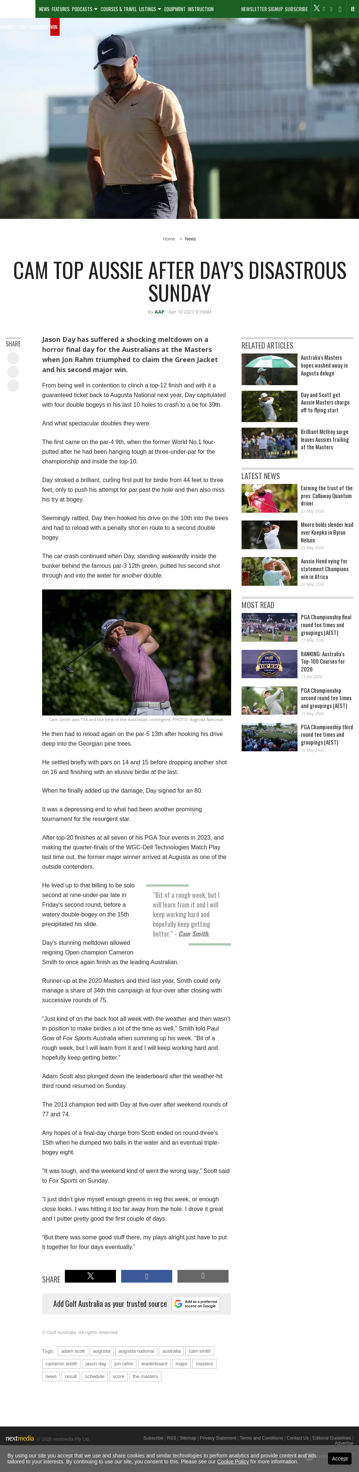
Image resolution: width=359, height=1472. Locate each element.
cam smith (200, 1351)
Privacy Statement (218, 1438)
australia (171, 1351)
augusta (101, 1351)
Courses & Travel (119, 9)
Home (169, 239)
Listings (147, 9)
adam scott (73, 1351)
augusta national (136, 1351)
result (71, 1376)
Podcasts (82, 9)
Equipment (175, 9)
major (182, 1363)
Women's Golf (13, 27)
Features (61, 9)
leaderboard (154, 1363)
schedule (94, 1376)
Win (53, 27)
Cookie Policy (233, 1462)
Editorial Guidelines (331, 1438)
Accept (340, 1459)
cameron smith (61, 1363)
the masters (145, 1376)
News (44, 9)
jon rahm (123, 1363)
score (119, 1376)
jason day (95, 1363)
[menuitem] (17, 9)
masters (204, 1363)
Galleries (38, 27)
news (51, 1376)
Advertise (344, 1443)
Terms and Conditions (261, 1438)
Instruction (201, 9)
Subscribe (296, 9)
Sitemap (188, 1438)
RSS (171, 1438)
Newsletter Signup (262, 9)
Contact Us (298, 1438)
